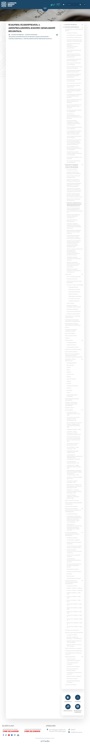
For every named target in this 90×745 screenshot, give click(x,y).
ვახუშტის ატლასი (69, 407)
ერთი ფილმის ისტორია (71, 351)
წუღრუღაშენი (70, 364)
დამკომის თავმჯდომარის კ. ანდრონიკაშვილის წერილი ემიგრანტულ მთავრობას (30, 39)
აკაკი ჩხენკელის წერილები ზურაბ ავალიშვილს (74, 59)
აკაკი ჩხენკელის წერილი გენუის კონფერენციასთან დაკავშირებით (74, 55)
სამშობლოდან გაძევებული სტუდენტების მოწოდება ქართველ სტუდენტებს (74, 184)
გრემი (68, 369)
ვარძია (69, 367)
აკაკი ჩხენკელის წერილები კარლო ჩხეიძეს (74, 136)
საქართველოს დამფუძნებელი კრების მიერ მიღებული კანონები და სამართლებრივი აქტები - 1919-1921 (74, 526)
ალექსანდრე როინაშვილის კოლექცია (74, 673)
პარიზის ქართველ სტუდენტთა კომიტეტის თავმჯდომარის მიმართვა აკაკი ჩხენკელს (73, 122)
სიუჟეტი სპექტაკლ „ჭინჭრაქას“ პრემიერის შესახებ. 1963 (73, 496)
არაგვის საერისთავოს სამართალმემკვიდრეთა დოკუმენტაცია (71, 582)
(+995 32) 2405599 (11, 731)
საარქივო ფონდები (70, 24)
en (84, 4)
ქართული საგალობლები (73, 313)
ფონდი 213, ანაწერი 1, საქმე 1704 (74, 612)
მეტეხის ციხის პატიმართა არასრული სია (73, 199)
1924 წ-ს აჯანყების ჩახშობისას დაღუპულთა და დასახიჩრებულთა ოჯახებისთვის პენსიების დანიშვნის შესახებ (74, 251)
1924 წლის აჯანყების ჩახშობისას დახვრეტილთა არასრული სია (74, 270)
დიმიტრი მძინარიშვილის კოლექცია (73, 681)
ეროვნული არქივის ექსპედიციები (70, 359)
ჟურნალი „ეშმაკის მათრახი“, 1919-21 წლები (74, 645)
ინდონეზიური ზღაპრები (74, 296)
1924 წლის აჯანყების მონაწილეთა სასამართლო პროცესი (74, 258)
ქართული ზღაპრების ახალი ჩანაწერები (74, 281)
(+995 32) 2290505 (32, 731)
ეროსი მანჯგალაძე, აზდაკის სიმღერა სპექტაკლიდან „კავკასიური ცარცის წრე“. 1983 (74, 424)
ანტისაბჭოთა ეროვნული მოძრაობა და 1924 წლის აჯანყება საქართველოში (29, 37)
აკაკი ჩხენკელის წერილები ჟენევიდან (74, 50)
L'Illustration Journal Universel (72, 630)
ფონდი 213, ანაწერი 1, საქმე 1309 (74, 608)
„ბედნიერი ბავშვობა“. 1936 (74, 429)
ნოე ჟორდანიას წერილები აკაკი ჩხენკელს (74, 63)
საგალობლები (70, 575)
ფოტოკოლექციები (70, 656)
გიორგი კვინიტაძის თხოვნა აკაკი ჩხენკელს (74, 110)
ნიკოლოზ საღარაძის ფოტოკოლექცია (72, 669)
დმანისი (69, 371)
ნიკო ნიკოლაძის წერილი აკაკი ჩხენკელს (73, 161)
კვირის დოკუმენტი (70, 333)
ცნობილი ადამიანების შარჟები (73, 632)
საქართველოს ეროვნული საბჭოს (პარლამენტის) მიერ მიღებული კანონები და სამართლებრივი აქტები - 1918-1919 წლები (74, 518)
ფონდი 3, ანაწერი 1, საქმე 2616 (73, 600)
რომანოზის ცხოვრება (73, 568)
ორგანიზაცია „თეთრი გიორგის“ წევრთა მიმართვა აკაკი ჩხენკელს (74, 153)
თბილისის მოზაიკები (72, 385)
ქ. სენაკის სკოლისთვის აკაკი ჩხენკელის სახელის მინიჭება (74, 40)
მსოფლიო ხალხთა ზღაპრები (74, 284)
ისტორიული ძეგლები (72, 678)
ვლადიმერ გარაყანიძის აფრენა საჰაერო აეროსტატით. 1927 (73, 419)
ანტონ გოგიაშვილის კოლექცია (73, 648)
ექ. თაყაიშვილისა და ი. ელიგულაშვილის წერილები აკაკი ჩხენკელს (74, 148)
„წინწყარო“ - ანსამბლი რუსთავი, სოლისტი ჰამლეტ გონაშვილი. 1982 (74, 491)
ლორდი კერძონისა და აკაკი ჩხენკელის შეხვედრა (74, 67)
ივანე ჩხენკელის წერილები (74, 37)
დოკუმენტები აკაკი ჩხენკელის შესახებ (73, 29)
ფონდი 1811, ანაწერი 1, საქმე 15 (74, 615)
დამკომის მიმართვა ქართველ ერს (72, 220)
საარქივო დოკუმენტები (17, 35)
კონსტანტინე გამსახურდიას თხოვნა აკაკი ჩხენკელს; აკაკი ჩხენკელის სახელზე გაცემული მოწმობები (74, 142)
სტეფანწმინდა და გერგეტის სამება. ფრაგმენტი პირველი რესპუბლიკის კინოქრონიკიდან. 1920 (74, 472)
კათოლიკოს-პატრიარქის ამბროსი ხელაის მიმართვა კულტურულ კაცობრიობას (74, 190)
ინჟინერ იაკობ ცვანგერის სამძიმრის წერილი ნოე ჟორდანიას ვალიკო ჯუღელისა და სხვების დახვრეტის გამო (73, 243)
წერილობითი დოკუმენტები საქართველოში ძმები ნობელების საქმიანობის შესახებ (73, 355)
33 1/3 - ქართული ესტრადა (74, 276)
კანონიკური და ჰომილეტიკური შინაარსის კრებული (74, 560)
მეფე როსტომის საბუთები (72, 500)
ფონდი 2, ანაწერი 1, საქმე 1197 (73, 593)
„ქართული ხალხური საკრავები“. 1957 (72, 481)
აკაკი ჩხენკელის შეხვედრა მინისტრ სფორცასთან (74, 71)
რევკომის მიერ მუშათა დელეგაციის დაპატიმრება (74, 172)
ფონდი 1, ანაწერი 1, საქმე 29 (74, 587)
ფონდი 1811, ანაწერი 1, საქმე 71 (74, 627)
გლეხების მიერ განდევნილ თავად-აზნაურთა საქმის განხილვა (74, 231)
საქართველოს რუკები (73, 346)
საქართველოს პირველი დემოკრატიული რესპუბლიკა (72, 324)
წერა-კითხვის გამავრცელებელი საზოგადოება (73, 503)
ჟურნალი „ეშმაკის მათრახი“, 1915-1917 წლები (74, 641)
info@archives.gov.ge (76, 732)
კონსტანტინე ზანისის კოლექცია (72, 663)
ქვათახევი (69, 390)
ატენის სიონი (70, 374)
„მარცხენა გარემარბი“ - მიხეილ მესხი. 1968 (73, 444)
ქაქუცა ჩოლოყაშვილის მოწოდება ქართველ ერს (73, 180)
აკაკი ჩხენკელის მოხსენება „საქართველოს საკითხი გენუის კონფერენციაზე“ (74, 132)
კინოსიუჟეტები (69, 409)
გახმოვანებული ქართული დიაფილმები (72, 399)
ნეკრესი (69, 383)
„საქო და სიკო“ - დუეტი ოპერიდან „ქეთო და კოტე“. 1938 (74, 466)
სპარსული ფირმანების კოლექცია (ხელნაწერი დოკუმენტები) (71, 404)
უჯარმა (69, 392)
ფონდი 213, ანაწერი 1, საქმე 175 (74, 604)
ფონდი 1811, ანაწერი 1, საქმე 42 (74, 619)
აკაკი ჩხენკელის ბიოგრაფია (74, 34)
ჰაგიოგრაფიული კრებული (74, 578)
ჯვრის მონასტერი (71, 378)
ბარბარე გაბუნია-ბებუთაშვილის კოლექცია (73, 659)
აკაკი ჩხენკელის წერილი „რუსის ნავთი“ (73, 86)
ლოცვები (69, 573)
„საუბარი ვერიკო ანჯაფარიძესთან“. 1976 (73, 462)
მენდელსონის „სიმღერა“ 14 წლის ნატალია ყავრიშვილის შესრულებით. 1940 (74, 486)
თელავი (69, 380)
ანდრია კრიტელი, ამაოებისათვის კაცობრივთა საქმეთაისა (74, 551)
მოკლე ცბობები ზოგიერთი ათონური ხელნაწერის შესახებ (74, 565)
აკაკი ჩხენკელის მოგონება (74, 82)
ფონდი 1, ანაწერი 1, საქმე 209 (74, 590)
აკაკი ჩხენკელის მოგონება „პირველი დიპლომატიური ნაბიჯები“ (74, 90)
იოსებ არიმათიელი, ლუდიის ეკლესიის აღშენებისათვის (74, 546)
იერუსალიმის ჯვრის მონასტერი (72, 395)
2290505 (73, 729)
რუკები (67, 327)
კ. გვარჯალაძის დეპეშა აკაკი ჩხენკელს (74, 157)
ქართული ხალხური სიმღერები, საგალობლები (74, 306)
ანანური (69, 387)
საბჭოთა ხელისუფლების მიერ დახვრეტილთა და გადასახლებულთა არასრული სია (74, 210)
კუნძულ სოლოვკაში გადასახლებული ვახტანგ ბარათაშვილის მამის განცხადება (73, 264)
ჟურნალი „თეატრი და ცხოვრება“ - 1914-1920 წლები (74, 637)
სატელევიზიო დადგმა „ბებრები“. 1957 (72, 451)
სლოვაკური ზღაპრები (74, 291)
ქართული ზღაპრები (72, 278)
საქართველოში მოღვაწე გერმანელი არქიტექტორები (72, 320)
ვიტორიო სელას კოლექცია (74, 676)
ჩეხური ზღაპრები (73, 293)
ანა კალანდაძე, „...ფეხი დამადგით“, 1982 (73, 447)
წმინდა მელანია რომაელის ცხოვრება (74, 542)
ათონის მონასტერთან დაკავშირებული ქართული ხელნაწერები (72, 534)
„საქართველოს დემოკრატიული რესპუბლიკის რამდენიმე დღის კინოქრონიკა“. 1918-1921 (75, 456)
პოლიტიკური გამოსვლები (74, 311)
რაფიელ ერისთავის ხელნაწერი (73, 650)
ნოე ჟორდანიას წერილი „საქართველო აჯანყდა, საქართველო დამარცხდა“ (74, 237)
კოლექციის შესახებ (72, 32)
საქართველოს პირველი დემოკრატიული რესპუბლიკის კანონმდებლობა (73, 510)
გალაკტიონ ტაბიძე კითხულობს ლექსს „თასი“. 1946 (74, 413)
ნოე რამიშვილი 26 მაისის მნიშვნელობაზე (73, 176)
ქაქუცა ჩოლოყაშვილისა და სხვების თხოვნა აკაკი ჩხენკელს (74, 101)
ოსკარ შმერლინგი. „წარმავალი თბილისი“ (73, 653)
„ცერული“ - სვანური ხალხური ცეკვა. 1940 (74, 477)
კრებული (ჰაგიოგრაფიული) (74, 571)
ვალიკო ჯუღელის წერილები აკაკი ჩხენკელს (74, 127)
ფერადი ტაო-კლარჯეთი (73, 666)
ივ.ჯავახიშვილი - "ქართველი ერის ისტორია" (72, 316)
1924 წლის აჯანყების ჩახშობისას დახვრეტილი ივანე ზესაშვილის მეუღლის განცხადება (74, 225)
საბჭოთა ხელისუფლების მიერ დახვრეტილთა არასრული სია (73, 216)
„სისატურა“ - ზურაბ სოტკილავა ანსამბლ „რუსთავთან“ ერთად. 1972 (74, 433)
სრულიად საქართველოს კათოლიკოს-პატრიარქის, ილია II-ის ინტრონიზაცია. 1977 (74, 438)
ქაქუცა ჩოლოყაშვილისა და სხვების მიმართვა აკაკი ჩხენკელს (74, 106)
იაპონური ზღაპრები (73, 300)
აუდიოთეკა (68, 274)
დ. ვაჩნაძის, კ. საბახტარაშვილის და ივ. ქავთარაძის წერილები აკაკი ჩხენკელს (74, 115)
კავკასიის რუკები (71, 344)
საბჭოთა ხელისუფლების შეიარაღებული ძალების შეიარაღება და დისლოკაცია (74, 195)
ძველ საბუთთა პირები (71, 335)
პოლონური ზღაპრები (74, 298)
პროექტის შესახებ (73, 286)
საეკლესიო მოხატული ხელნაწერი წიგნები (71, 330)
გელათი (69, 376)
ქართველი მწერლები (72, 308)
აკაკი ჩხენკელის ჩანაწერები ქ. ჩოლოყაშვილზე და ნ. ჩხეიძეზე (74, 96)
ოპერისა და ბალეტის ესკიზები (73, 349)
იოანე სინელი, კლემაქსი (73, 539)
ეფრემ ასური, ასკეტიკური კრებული (73, 555)
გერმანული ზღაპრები (74, 289)
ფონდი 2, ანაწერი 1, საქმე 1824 (73, 597)
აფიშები (67, 337)
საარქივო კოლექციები (31, 35)
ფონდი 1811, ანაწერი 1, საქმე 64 (74, 623)
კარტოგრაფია (69, 339)
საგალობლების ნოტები (71, 506)
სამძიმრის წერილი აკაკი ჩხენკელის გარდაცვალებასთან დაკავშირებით (73, 45)
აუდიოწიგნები (70, 302)
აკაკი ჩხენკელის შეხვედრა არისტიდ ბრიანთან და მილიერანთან (74, 75)
